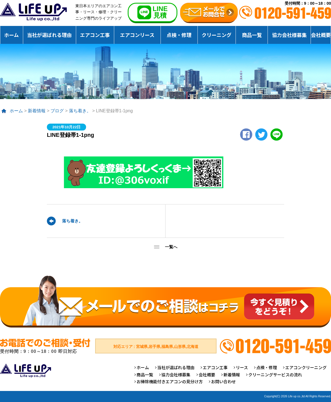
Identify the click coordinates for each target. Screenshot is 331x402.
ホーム (11, 34)
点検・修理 (179, 34)
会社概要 (321, 34)
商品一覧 (252, 34)
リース (242, 367)
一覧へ (171, 246)
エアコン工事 (95, 34)
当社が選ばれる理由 (49, 34)
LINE (276, 134)
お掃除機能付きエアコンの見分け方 (170, 381)
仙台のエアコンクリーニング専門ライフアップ (33, 12)
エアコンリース (137, 34)
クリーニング (216, 34)
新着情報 (37, 110)
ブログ (57, 110)
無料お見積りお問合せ (209, 13)
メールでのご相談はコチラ (165, 301)
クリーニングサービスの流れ (275, 374)
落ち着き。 (80, 110)
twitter (261, 134)
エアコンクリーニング (306, 367)
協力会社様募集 (289, 34)
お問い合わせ (223, 381)
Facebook (246, 134)
